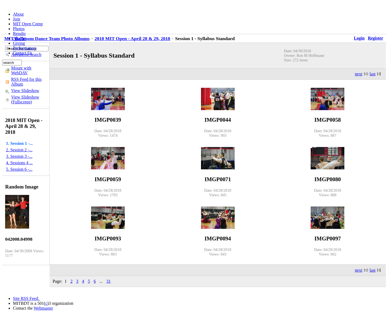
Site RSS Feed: (26, 298)
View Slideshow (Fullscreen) (25, 99)
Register (375, 38)
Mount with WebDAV (21, 70)
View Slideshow (25, 90)
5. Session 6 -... (19, 169)
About (18, 14)
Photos (19, 28)
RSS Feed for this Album (26, 81)
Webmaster (43, 308)
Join (16, 19)
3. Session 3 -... (19, 156)
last (373, 74)
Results (19, 33)
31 (108, 281)
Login (359, 38)
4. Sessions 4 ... (19, 162)
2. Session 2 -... (19, 150)
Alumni (19, 38)
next (358, 74)
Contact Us (22, 53)
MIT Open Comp (28, 24)
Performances (25, 48)
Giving (19, 43)
